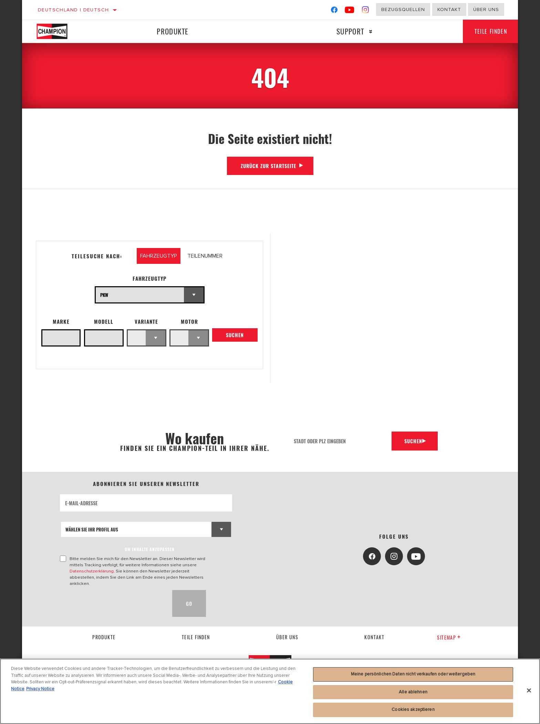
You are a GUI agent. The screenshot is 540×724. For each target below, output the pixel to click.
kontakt (374, 637)
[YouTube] (350, 11)
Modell (103, 321)
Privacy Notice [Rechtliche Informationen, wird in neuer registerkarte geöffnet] (40, 689)
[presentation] (112, 603)
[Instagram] (365, 11)
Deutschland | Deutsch (73, 10)
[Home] (59, 31)
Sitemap (449, 637)
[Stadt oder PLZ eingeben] (339, 441)
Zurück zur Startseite (268, 165)
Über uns (486, 9)
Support (347, 31)
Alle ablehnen (413, 692)
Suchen (235, 336)
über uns (287, 637)
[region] (270, 691)
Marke (61, 321)
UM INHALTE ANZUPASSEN (150, 549)
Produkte (171, 31)
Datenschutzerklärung (92, 571)
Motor (189, 321)
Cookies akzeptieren (413, 709)
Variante (146, 321)
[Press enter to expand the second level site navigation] (368, 31)
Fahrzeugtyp (150, 278)
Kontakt (449, 9)
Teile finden (489, 31)
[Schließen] (529, 690)
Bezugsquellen (403, 9)
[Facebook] (334, 11)
